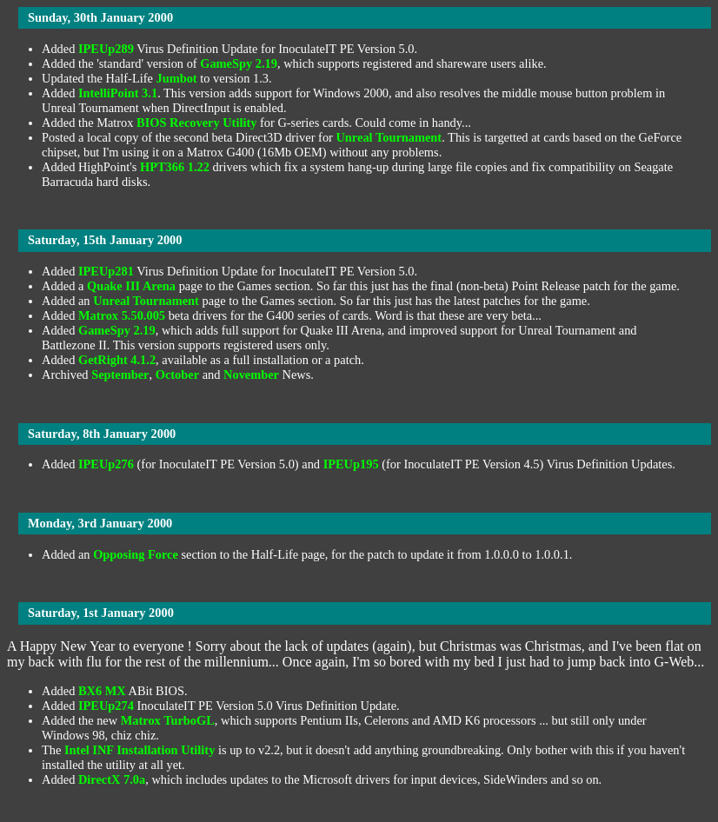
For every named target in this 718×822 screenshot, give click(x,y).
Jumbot (176, 78)
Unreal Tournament (389, 137)
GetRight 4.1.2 (117, 360)
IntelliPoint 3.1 (117, 93)
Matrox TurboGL (168, 720)
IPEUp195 (351, 464)
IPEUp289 (106, 49)
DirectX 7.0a (111, 779)
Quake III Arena (131, 286)
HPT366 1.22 (174, 167)
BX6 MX (102, 691)
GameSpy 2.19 (238, 63)
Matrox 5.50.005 (121, 315)
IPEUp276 (106, 464)
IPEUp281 (106, 271)
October (177, 374)
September (120, 374)
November (251, 374)
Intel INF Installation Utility (139, 750)
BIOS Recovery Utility (196, 122)
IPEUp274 (106, 706)
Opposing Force (135, 554)
